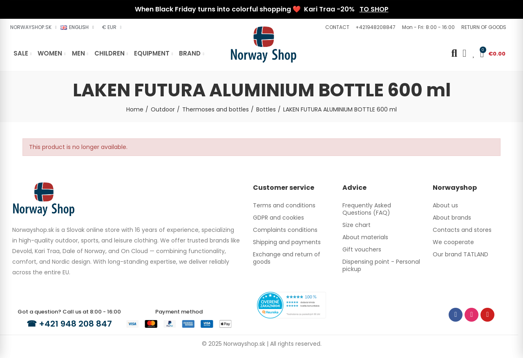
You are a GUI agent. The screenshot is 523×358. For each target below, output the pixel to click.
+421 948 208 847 (75, 323)
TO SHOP (374, 9)
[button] (336, 27)
